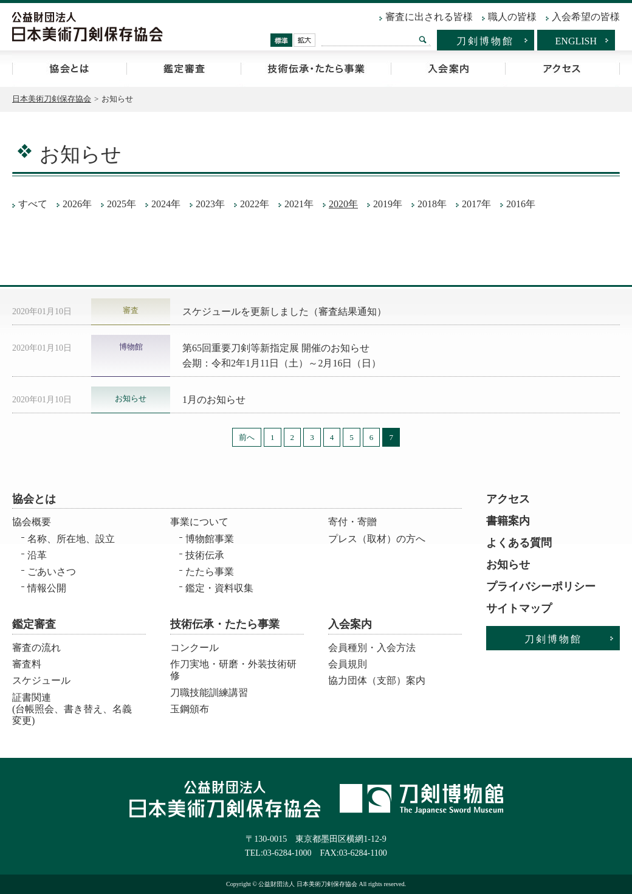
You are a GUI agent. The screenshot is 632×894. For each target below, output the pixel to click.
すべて (32, 204)
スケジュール (41, 680)
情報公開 (46, 588)
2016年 (520, 204)
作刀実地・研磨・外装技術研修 (233, 670)
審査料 (26, 664)
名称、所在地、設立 (71, 539)
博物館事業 (209, 539)
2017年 (476, 204)
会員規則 (347, 664)
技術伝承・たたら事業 (316, 68)
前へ (247, 437)
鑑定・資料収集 (219, 588)
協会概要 (31, 522)
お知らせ (508, 565)
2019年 (387, 204)
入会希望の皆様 (586, 17)
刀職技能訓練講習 (209, 692)
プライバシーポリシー (541, 586)
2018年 (432, 204)
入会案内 (448, 68)
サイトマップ (519, 608)
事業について (199, 522)
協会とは (69, 68)
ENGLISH (576, 41)
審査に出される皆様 (429, 17)
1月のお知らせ (214, 399)
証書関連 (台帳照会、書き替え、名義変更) (72, 705)
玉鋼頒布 (189, 709)
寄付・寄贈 (352, 522)
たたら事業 (209, 571)
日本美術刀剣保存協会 (51, 98)
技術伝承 (204, 555)
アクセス (562, 68)
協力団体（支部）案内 (376, 680)
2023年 (210, 204)
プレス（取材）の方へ (376, 539)
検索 (423, 39)
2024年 (165, 204)
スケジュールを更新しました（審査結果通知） (284, 311)
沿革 (37, 555)
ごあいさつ (51, 571)
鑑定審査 (183, 68)
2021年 (299, 204)
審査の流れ (36, 647)
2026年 (77, 204)
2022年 (254, 204)
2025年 (121, 204)
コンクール (194, 647)
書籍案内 (508, 521)
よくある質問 (519, 543)
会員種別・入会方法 (372, 647)
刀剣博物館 (485, 41)
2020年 (343, 204)
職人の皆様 (512, 17)
